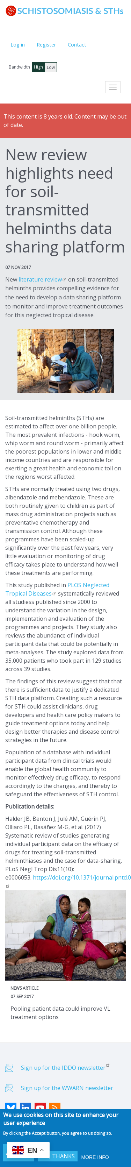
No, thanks (58, 1157)
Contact (77, 44)
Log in (17, 44)
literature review (42, 279)
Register (46, 44)
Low (51, 67)
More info (95, 1158)
